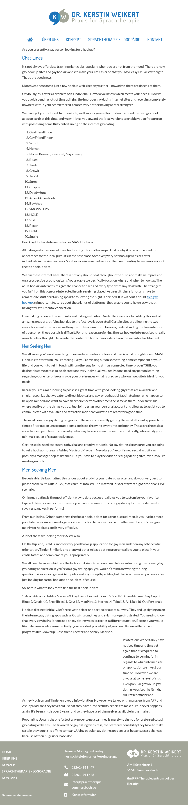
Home (7, 752)
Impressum (25, 795)
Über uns (50, 39)
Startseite (30, 39)
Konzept (73, 39)
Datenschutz (10, 795)
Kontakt (154, 39)
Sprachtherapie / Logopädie (114, 39)
